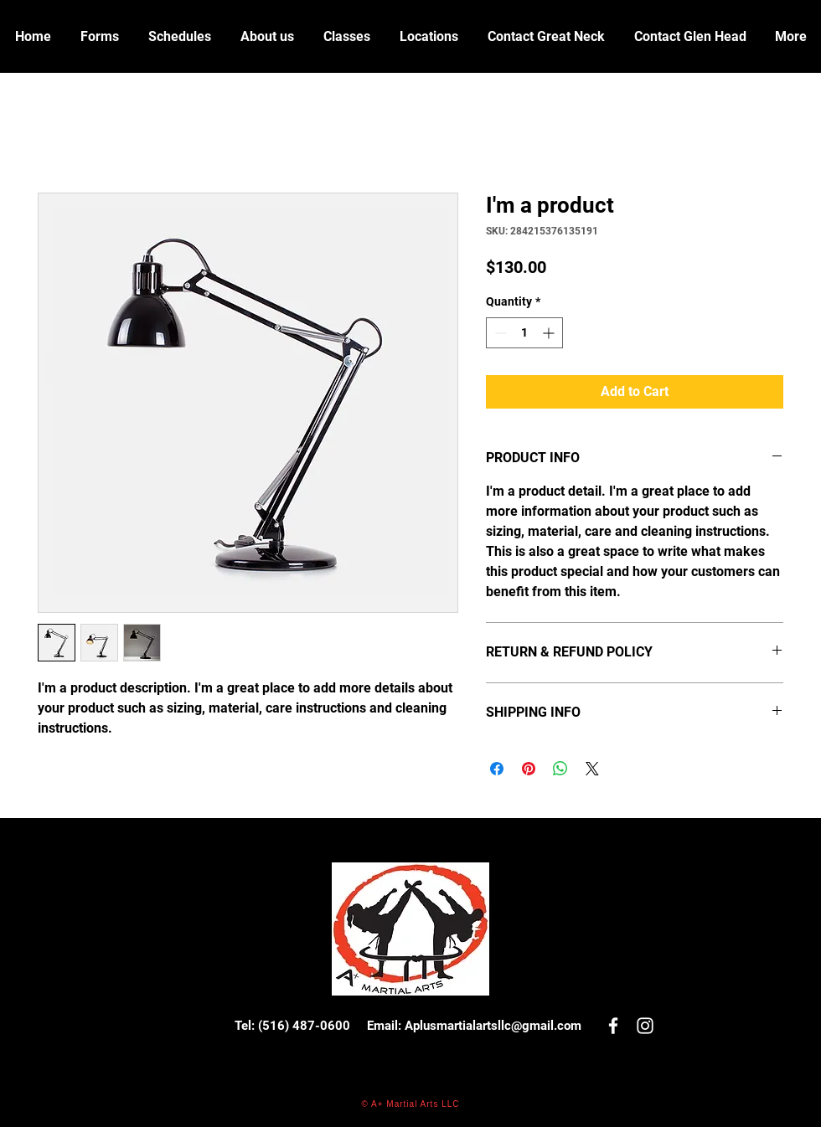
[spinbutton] (524, 332)
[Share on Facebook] (497, 769)
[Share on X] (592, 769)
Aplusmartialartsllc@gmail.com (493, 1025)
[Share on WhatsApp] (560, 769)
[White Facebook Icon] (613, 1026)
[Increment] (550, 332)
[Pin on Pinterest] (529, 769)
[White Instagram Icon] (645, 1026)
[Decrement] (498, 332)
